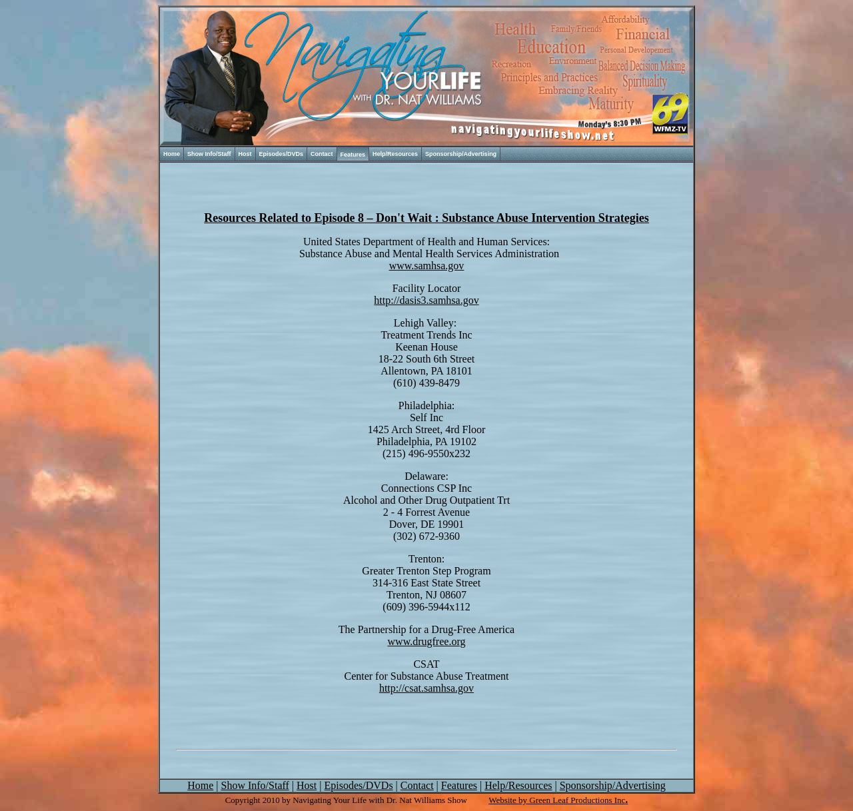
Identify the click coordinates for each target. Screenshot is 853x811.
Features (353, 154)
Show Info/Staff (209, 154)
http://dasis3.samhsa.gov (426, 300)
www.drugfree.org (427, 641)
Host (245, 154)
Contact (322, 154)
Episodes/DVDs (281, 154)
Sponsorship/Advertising (460, 154)
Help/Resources (395, 154)
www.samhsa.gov (426, 265)
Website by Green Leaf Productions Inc (556, 800)
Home (171, 154)
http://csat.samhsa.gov (426, 688)
